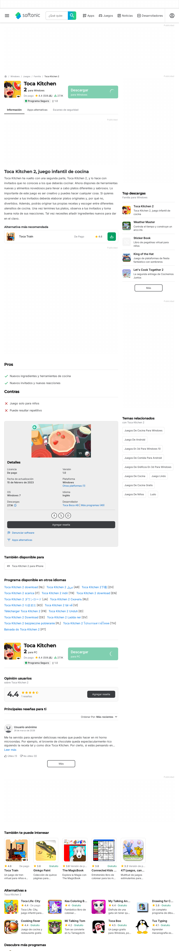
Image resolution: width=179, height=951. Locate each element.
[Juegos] (26, 76)
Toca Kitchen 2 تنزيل (59, 587)
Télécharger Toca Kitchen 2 (22, 611)
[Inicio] (5, 76)
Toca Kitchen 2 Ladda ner (64, 617)
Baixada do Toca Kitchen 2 (22, 629)
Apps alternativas (19, 540)
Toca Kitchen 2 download (21, 587)
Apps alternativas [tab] (37, 109)
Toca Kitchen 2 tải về (59, 605)
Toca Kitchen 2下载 (94, 587)
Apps (88, 16)
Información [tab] (14, 109)
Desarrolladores (150, 16)
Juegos (105, 16)
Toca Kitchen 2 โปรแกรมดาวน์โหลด (86, 623)
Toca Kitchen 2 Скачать (66, 599)
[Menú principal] (7, 16)
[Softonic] (27, 16)
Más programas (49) (93, 505)
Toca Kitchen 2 (40, 87)
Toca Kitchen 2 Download (21, 617)
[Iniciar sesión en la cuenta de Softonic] (172, 16)
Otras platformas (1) (74, 485)
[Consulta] (57, 15)
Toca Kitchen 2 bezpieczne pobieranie (29, 623)
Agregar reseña (61, 524)
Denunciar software (20, 533)
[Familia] (37, 76)
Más (61, 763)
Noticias (125, 16)
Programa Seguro (37, 100)
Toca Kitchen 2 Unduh (63, 611)
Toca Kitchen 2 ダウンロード (23, 599)
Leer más (10, 749)
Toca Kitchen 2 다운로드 (20, 605)
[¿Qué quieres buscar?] (72, 15)
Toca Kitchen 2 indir (55, 593)
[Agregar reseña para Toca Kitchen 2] (43, 96)
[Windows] (15, 76)
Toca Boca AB (71, 505)
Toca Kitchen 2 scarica (19, 593)
